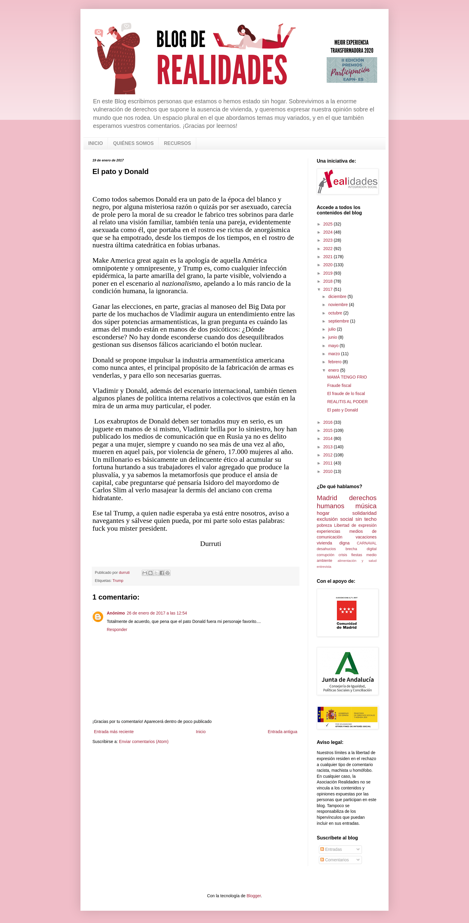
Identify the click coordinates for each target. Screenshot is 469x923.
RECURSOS (177, 143)
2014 (328, 438)
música (366, 506)
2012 (328, 455)
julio (332, 329)
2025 (328, 224)
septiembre (339, 321)
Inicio (201, 731)
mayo (333, 345)
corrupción (325, 555)
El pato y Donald (342, 410)
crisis (343, 555)
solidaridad (364, 513)
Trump (117, 581)
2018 (328, 281)
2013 (328, 446)
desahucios (326, 549)
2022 (328, 248)
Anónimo (116, 613)
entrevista (324, 566)
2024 (328, 232)
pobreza (324, 525)
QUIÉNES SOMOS (133, 143)
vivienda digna (333, 543)
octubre (335, 313)
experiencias (328, 531)
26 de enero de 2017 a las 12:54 (157, 613)
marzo (334, 353)
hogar (323, 513)
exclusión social (335, 519)
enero (334, 370)
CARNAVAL (367, 543)
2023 (328, 240)
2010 (328, 471)
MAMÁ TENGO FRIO (347, 377)
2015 (328, 430)
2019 (328, 273)
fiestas (356, 555)
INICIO (95, 143)
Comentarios (334, 859)
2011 (328, 463)
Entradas (331, 849)
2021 (328, 256)
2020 (328, 264)
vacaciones (366, 537)
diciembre (338, 296)
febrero (335, 361)
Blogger (253, 895)
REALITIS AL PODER (347, 401)
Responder (117, 629)
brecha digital (361, 549)
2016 (328, 422)
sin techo (366, 519)
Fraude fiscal (339, 385)
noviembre (338, 304)
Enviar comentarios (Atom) (144, 741)
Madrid (327, 498)
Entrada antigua (282, 731)
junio (333, 337)
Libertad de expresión (355, 525)
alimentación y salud (357, 560)
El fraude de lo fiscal (346, 393)
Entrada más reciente (114, 731)
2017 (328, 289)
